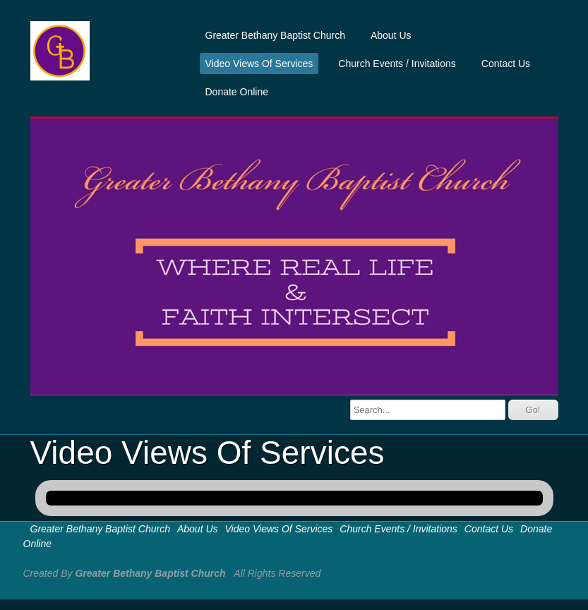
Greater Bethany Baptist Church (275, 35)
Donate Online (237, 91)
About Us (391, 35)
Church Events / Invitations (397, 63)
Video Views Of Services (259, 63)
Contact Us (505, 63)
